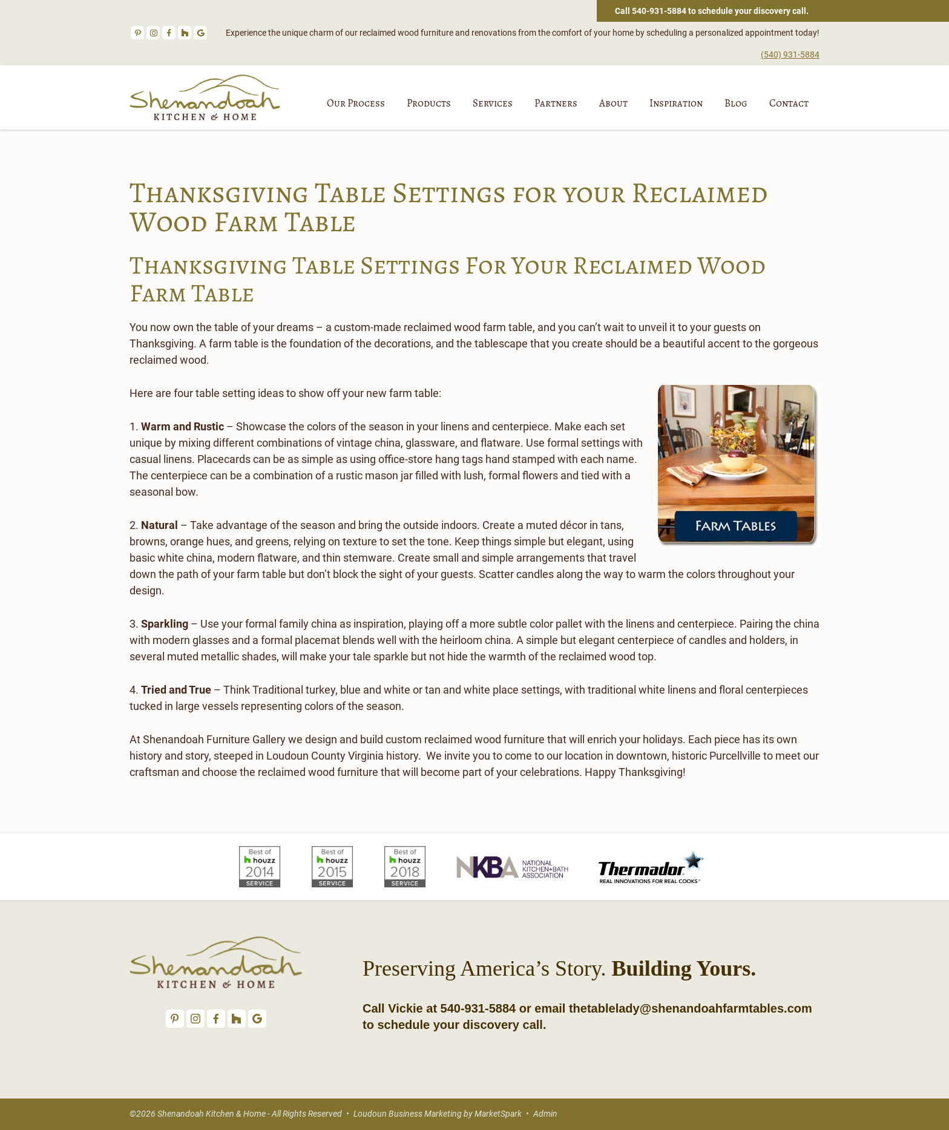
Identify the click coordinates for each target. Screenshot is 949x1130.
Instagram (153, 32)
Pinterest (137, 32)
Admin (545, 1114)
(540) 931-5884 (790, 54)
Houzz (184, 32)
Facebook (169, 32)
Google (200, 32)
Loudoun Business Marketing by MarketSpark (437, 1114)
